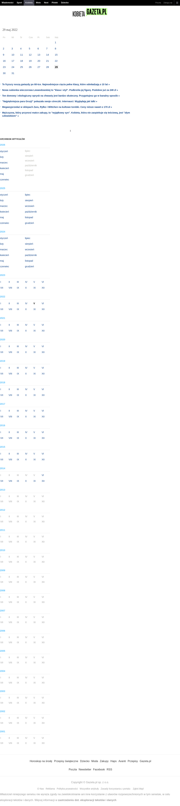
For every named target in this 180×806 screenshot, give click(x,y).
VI (43, 282)
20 (38, 60)
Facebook (99, 769)
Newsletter (85, 769)
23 (4, 67)
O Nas (40, 788)
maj (2, 174)
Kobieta (29, 2)
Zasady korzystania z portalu (115, 788)
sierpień (29, 200)
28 (47, 67)
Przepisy (133, 761)
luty (2, 157)
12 (30, 54)
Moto (38, 2)
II (9, 282)
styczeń (4, 151)
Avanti (122, 761)
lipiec (27, 194)
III (18, 282)
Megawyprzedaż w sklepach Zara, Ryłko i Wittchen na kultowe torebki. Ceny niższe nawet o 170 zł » (57, 107)
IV (26, 282)
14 (47, 54)
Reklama (50, 788)
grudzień (29, 223)
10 (12, 54)
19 (30, 60)
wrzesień (29, 206)
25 (21, 67)
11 (21, 54)
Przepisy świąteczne (66, 761)
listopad (29, 217)
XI (34, 287)
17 (12, 60)
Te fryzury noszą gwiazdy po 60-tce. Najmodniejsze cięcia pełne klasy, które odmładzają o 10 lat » (56, 84)
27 (38, 67)
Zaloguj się (168, 3)
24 (12, 67)
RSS (109, 769)
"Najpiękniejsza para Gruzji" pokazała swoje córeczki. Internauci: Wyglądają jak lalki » (49, 101)
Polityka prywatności (67, 788)
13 (38, 54)
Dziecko (65, 2)
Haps (113, 761)
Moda (94, 761)
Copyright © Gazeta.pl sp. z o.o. (90, 782)
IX (18, 287)
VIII (10, 287)
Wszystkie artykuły (89, 788)
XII (43, 287)
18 (21, 60)
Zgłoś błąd (138, 788)
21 (47, 60)
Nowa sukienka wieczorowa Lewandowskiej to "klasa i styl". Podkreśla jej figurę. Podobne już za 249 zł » (60, 90)
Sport (19, 2)
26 (30, 67)
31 (12, 73)
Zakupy (104, 761)
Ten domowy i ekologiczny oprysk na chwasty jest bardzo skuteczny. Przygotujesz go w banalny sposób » (61, 95)
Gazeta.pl (145, 761)
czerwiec (4, 179)
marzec (4, 162)
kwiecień (4, 168)
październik (31, 211)
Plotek (55, 2)
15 (56, 54)
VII (1, 287)
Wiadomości (7, 2)
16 (4, 60)
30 (4, 73)
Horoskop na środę (41, 761)
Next (46, 2)
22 (56, 60)
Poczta (158, 3)
